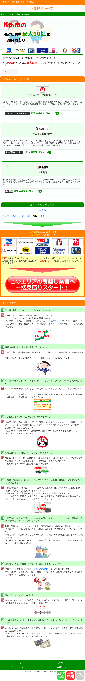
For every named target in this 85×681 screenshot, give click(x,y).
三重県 (42, 210)
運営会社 (61, 663)
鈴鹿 (22, 216)
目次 (6, 72)
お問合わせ (61, 667)
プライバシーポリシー (20, 667)
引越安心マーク (53, 321)
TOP (20, 663)
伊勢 (42, 216)
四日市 (5, 216)
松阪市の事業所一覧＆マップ (30, 113)
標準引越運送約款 (41, 569)
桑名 (14, 216)
